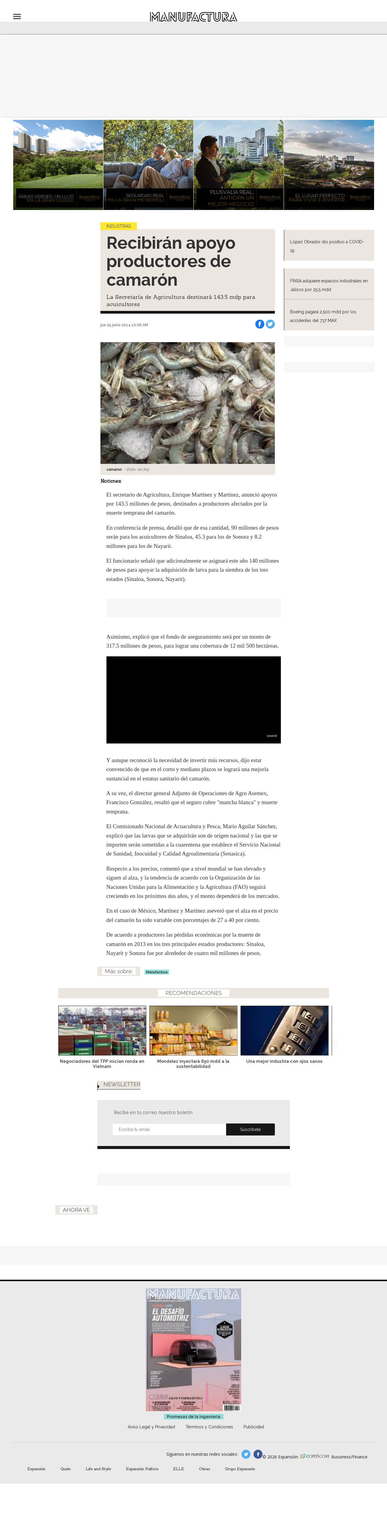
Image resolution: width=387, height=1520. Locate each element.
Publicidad (254, 1426)
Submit (250, 1129)
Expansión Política (142, 1468)
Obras (204, 1468)
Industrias (118, 226)
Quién (65, 1468)
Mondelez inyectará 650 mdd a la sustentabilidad (193, 1064)
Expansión (36, 1468)
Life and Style (98, 1468)
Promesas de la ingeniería (193, 1416)
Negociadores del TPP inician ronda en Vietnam (102, 1064)
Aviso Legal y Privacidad (151, 1426)
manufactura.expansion (258, 1454)
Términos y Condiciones (209, 1426)
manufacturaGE (245, 1454)
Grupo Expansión (240, 1468)
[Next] (331, 1028)
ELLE (178, 1468)
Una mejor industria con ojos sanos (284, 1061)
